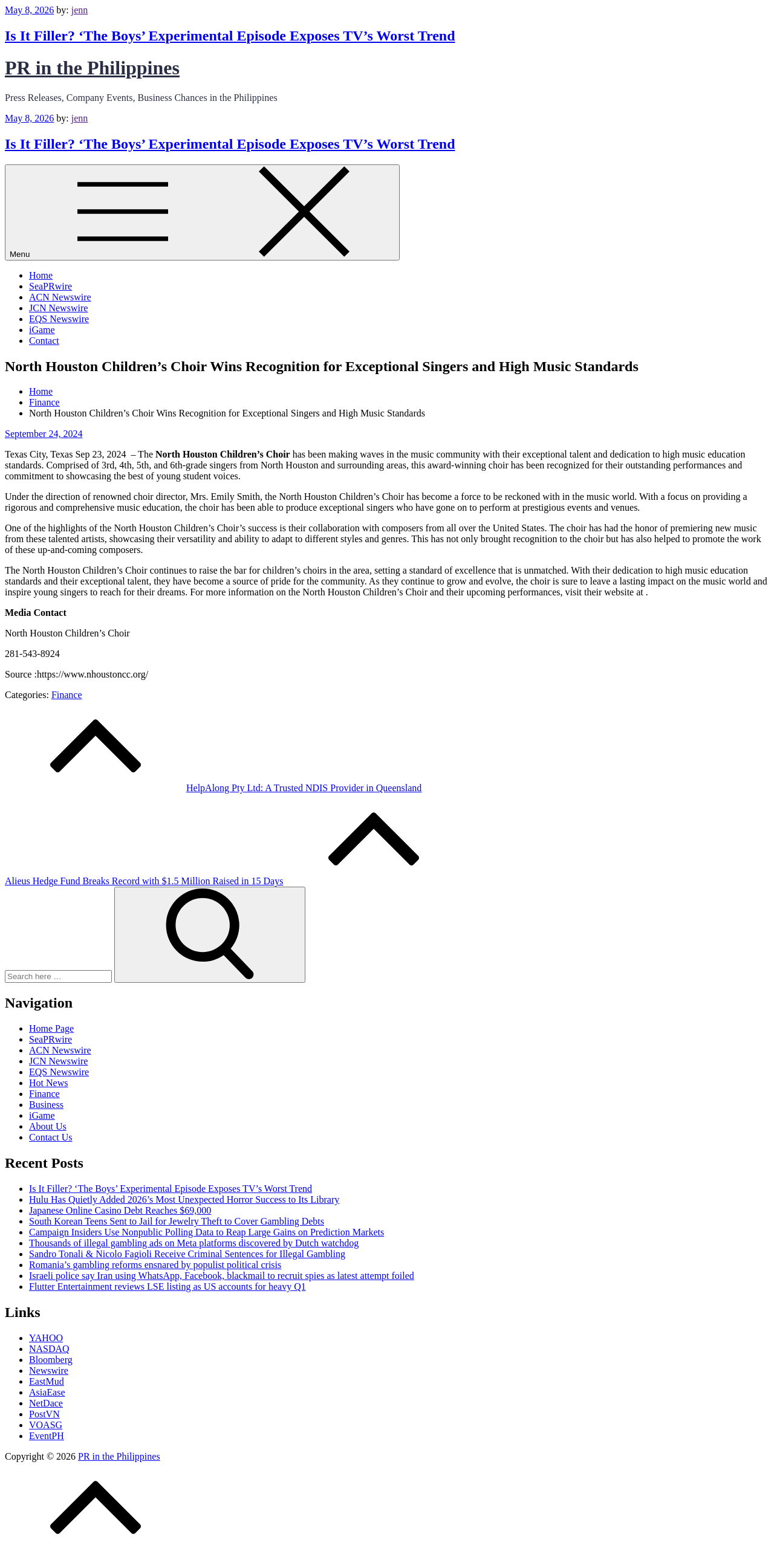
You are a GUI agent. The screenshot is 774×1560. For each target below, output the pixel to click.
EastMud (46, 1381)
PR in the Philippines (92, 68)
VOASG (45, 1425)
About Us (48, 1126)
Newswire (48, 1370)
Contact (44, 340)
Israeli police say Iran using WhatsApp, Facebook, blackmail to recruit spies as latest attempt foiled (221, 1275)
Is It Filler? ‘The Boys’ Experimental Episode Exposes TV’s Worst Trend (230, 36)
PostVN (44, 1414)
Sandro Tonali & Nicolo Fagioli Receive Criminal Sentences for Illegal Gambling (187, 1254)
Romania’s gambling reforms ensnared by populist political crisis (155, 1265)
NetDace (46, 1403)
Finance (66, 695)
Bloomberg (51, 1359)
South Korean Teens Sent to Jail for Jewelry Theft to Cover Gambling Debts (176, 1221)
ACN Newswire (60, 297)
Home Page (51, 1028)
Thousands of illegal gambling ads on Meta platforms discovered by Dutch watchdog (194, 1243)
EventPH (46, 1436)
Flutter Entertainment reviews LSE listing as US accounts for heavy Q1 (167, 1286)
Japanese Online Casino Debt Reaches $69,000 (120, 1210)
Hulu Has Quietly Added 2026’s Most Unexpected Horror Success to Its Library (184, 1199)
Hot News (48, 1083)
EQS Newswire (59, 319)
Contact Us (51, 1137)
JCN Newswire (58, 308)
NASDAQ (49, 1349)
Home (41, 275)
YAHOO (46, 1338)
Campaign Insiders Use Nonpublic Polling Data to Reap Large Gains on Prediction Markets (206, 1232)
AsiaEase (47, 1392)
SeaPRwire (50, 286)
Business (46, 1104)
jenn (79, 10)
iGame (42, 330)
